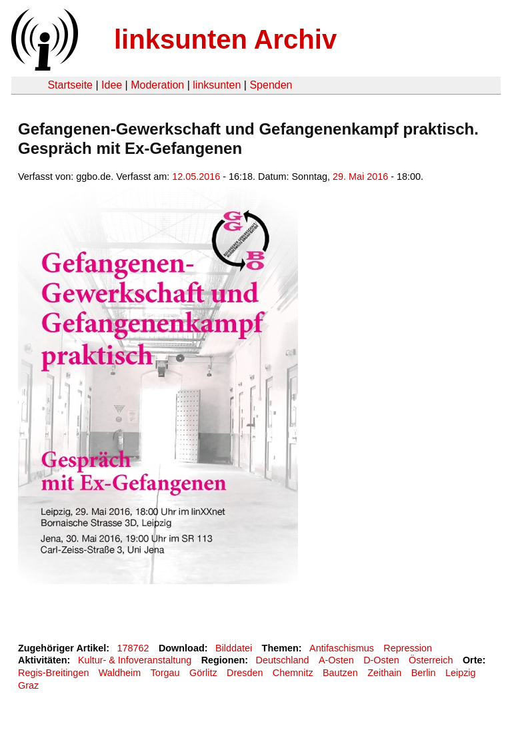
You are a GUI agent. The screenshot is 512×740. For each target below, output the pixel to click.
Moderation (157, 85)
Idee (111, 85)
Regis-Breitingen (53, 672)
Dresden (245, 672)
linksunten (217, 85)
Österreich (431, 660)
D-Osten (381, 660)
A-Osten (336, 660)
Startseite (70, 85)
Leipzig (460, 672)
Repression (407, 648)
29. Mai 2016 (360, 176)
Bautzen (340, 672)
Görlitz (203, 672)
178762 (133, 648)
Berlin (423, 672)
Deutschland (282, 660)
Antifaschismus (341, 648)
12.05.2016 (196, 176)
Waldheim (120, 672)
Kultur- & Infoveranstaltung (134, 660)
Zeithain (384, 672)
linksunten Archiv (225, 39)
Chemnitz (293, 672)
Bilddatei (233, 648)
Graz (28, 685)
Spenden (270, 85)
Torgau (165, 672)
